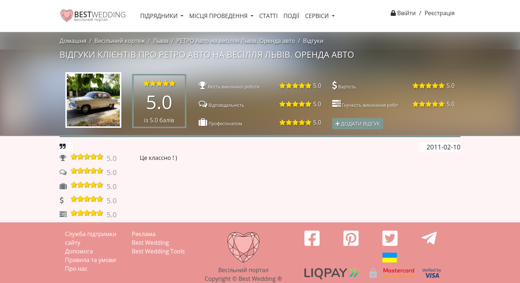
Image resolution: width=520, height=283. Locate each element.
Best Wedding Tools (158, 251)
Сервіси (317, 16)
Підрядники (159, 16)
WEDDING (100, 14)
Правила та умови (90, 260)
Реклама (144, 234)
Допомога (79, 251)
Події (291, 16)
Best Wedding (150, 243)
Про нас (76, 269)
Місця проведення (219, 16)
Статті (268, 16)
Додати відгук (357, 123)
